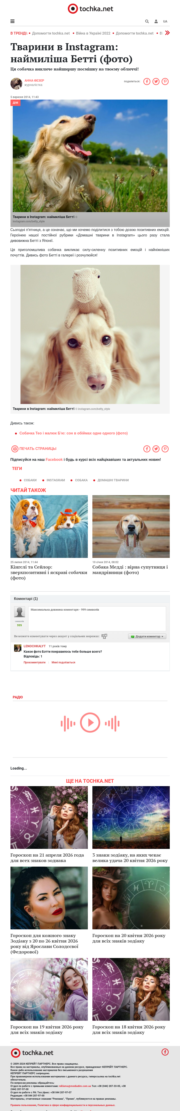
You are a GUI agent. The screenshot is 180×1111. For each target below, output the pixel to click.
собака (81, 480)
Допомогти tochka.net (51, 33)
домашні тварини (113, 480)
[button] (156, 21)
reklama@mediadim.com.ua (75, 1086)
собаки (30, 480)
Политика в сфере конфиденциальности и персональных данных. (76, 1105)
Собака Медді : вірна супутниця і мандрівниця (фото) (130, 569)
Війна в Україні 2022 (93, 33)
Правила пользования (23, 1105)
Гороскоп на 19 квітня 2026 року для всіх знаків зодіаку (47, 1029)
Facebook (54, 459)
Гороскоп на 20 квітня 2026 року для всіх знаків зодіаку (128, 938)
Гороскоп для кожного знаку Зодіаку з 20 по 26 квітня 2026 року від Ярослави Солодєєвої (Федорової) (44, 943)
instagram (56, 480)
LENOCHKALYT (35, 646)
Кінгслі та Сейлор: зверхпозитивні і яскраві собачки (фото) (48, 572)
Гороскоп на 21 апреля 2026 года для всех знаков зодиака (47, 857)
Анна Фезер (34, 80)
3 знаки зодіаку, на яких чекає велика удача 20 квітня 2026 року (130, 857)
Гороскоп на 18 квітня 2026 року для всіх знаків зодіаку (128, 1029)
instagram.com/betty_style (29, 221)
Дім (15, 102)
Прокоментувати (35, 662)
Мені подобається (63, 662)
